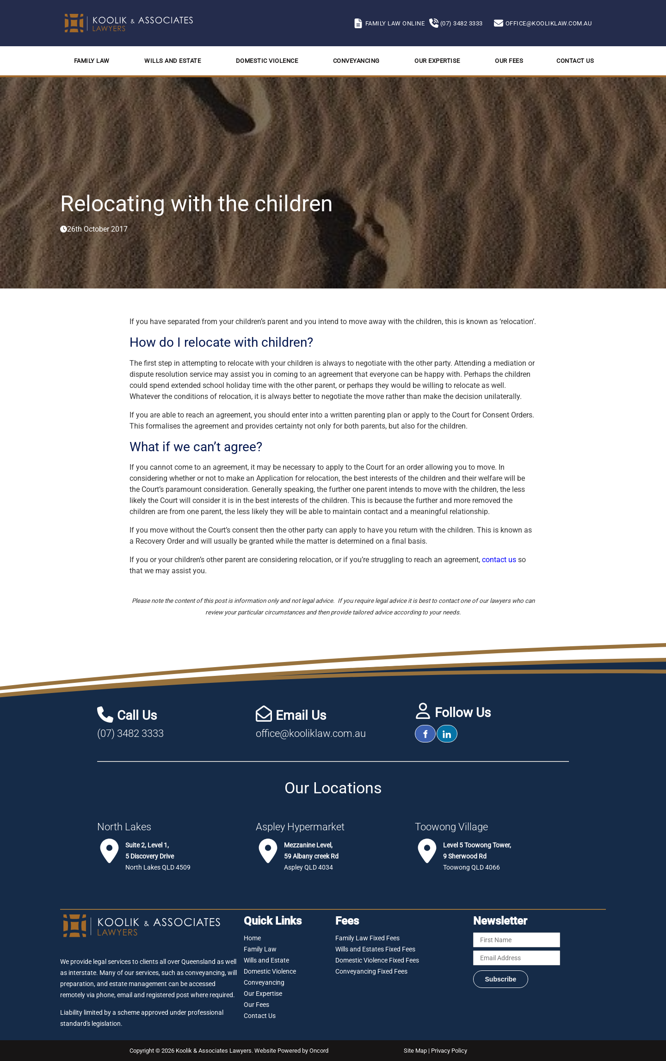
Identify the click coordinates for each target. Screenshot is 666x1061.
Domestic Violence (267, 60)
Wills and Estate (172, 60)
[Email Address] (516, 958)
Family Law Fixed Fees (367, 938)
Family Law (92, 60)
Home (252, 938)
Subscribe (501, 979)
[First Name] (516, 939)
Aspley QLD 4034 (311, 856)
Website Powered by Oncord (291, 1050)
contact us (499, 559)
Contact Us (575, 60)
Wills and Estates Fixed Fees (375, 949)
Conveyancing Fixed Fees (371, 971)
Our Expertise (437, 60)
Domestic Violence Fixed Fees (377, 960)
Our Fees (509, 60)
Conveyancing (356, 60)
